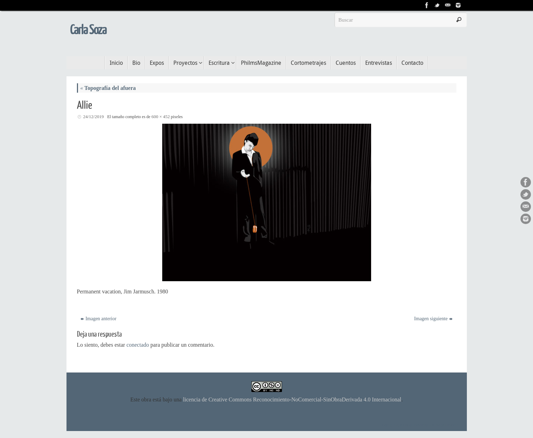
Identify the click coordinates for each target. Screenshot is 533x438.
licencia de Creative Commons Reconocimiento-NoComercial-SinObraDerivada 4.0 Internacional (292, 399)
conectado (137, 345)
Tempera (422, 425)
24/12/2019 (93, 116)
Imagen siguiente (433, 318)
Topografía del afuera (108, 88)
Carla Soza (88, 30)
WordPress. (448, 425)
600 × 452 (160, 116)
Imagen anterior (98, 318)
